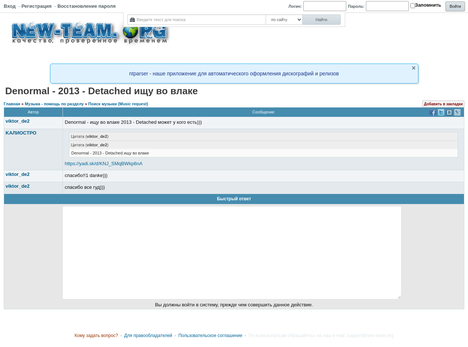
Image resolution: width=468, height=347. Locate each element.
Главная (12, 104)
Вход (10, 6)
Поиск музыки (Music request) (118, 104)
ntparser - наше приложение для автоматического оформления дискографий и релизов (234, 73)
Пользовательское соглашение (210, 335)
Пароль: (356, 6)
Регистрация (36, 6)
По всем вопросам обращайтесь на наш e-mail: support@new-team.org (321, 335)
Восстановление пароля (86, 6)
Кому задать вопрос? (96, 335)
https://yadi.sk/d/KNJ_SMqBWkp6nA (103, 163)
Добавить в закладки (443, 104)
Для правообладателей (148, 335)
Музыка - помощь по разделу (54, 104)
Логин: (295, 6)
